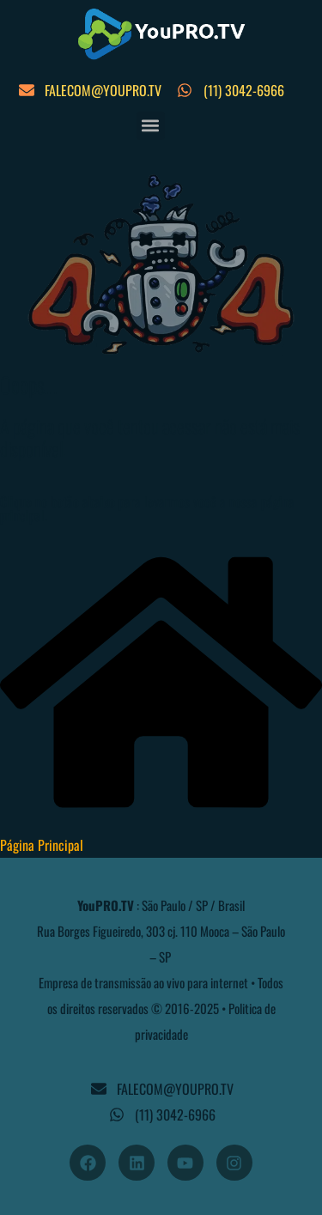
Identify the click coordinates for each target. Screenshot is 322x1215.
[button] (151, 126)
